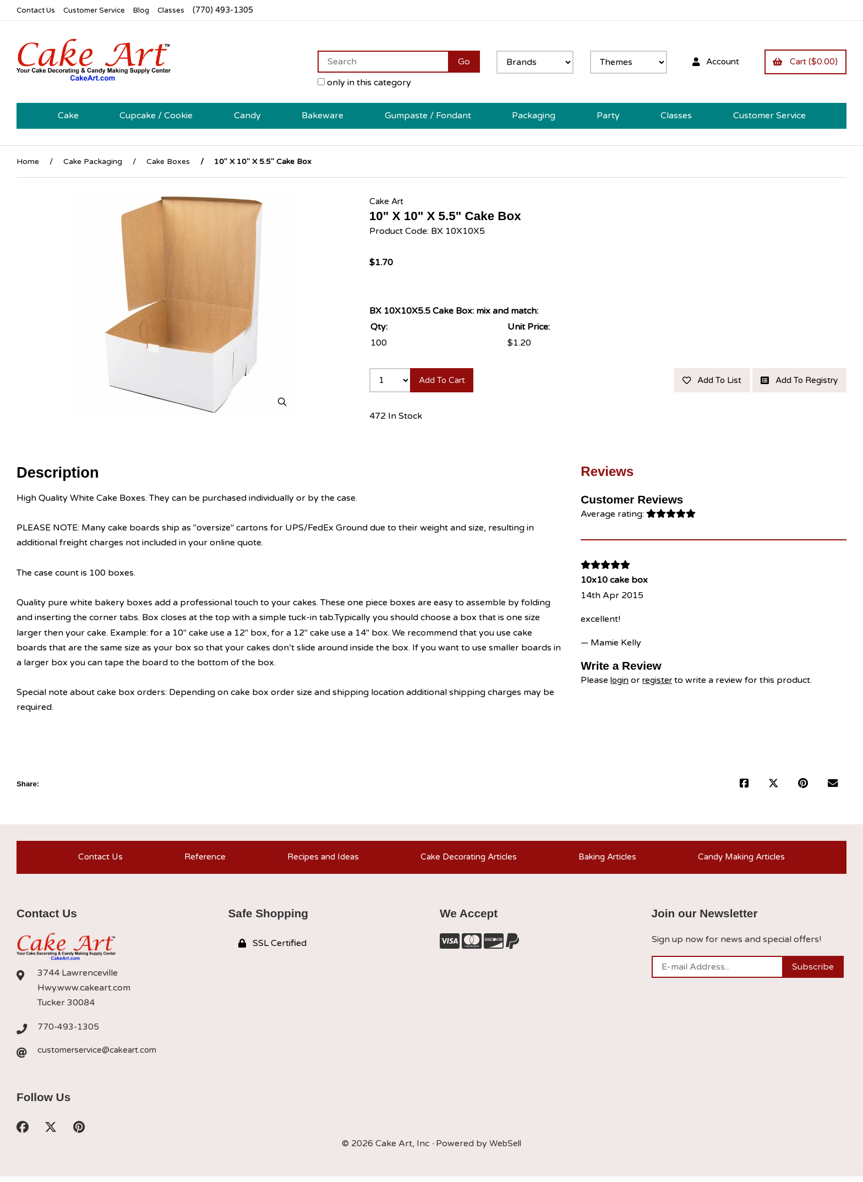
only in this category (356, 82)
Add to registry (796, 381)
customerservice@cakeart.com (100, 1054)
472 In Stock (395, 418)
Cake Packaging (92, 162)
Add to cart (445, 381)
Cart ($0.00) (804, 61)
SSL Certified (272, 947)
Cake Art (387, 201)
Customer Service (100, 10)
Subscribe (813, 971)
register (660, 680)
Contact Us (38, 10)
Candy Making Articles (742, 859)
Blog (151, 10)
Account (709, 61)
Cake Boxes (168, 162)
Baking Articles (605, 859)
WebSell (505, 1148)
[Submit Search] (456, 62)
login (620, 680)
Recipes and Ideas (318, 859)
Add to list (702, 381)
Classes (182, 10)
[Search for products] (374, 62)
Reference (200, 859)
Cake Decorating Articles (464, 859)
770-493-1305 (68, 1030)
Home (28, 162)
